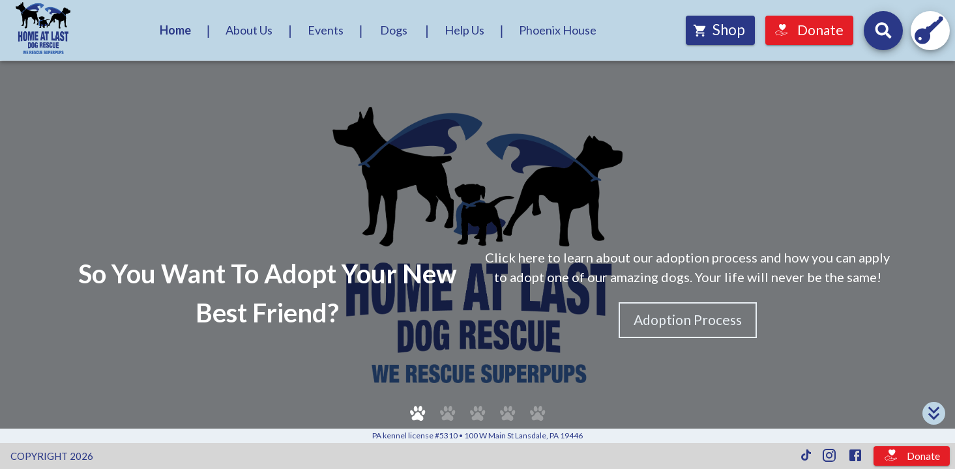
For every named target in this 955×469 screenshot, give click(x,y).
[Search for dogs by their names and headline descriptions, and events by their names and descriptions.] (883, 30)
